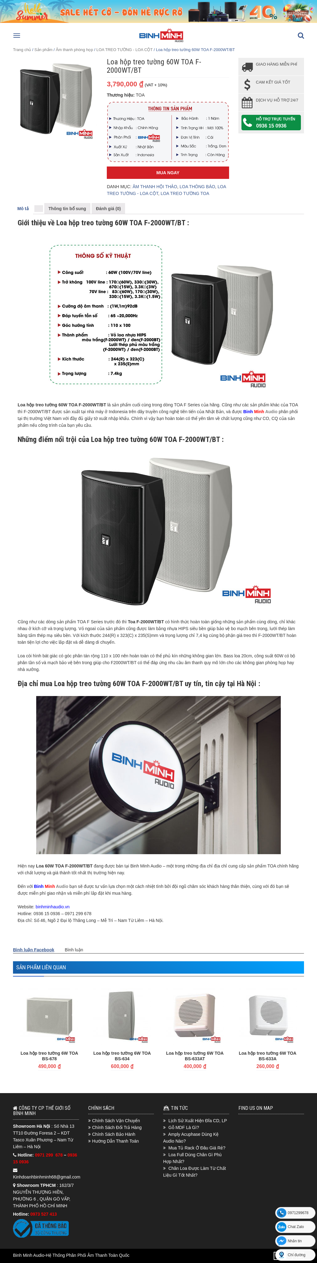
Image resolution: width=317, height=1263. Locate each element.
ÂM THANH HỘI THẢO (154, 186)
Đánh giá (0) (108, 208)
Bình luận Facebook (33, 949)
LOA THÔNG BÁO (197, 186)
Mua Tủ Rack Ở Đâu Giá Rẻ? (196, 1147)
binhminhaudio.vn (53, 906)
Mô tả (23, 208)
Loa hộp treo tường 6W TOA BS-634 (122, 1056)
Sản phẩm (43, 49)
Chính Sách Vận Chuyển (116, 1120)
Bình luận (74, 949)
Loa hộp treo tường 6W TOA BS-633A (268, 1056)
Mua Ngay (167, 172)
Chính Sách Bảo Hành (114, 1134)
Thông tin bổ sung (67, 208)
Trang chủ (22, 49)
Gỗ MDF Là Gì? (183, 1127)
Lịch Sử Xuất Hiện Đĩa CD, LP (197, 1120)
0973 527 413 (43, 1214)
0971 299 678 (49, 1155)
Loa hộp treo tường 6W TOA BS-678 (49, 1056)
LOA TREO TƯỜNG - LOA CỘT (124, 49)
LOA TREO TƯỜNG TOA (185, 193)
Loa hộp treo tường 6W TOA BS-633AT (195, 1056)
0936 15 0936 (271, 125)
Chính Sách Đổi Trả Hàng (117, 1127)
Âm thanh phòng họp (74, 49)
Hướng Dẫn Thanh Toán (115, 1141)
